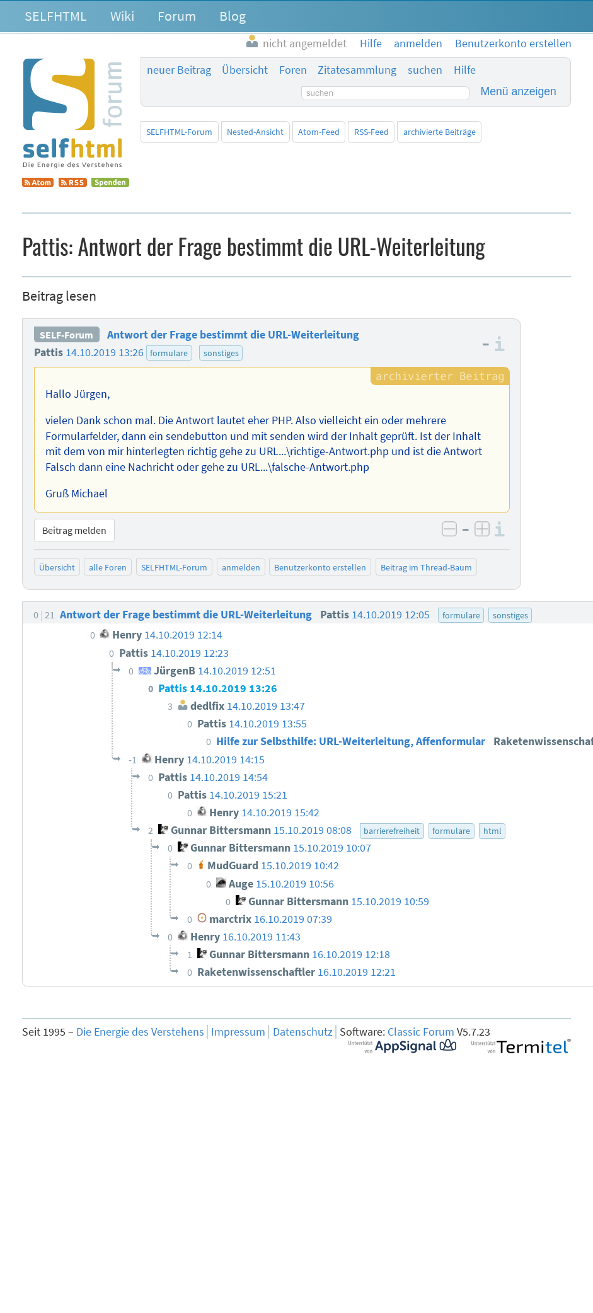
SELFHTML (56, 16)
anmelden (241, 567)
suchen (425, 70)
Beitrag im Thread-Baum (426, 567)
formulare (169, 353)
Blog (232, 16)
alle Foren (108, 567)
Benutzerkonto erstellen (320, 567)
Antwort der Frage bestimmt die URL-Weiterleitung (233, 335)
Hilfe (465, 70)
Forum (177, 16)
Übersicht (245, 70)
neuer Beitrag (179, 70)
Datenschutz (303, 1032)
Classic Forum (421, 1032)
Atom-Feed (319, 131)
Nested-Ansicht (255, 131)
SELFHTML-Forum (179, 131)
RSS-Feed (371, 131)
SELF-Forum (66, 334)
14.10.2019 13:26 (105, 352)
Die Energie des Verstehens (140, 1032)
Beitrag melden (74, 530)
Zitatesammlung (357, 70)
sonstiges (221, 353)
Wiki (122, 16)
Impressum (238, 1032)
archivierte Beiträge (439, 131)
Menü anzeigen (518, 91)
